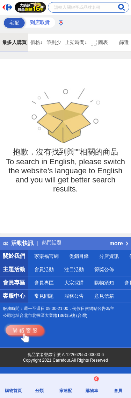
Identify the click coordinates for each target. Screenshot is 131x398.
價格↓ (36, 42)
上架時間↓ (76, 42)
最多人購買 (14, 42)
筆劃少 (53, 42)
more (118, 243)
